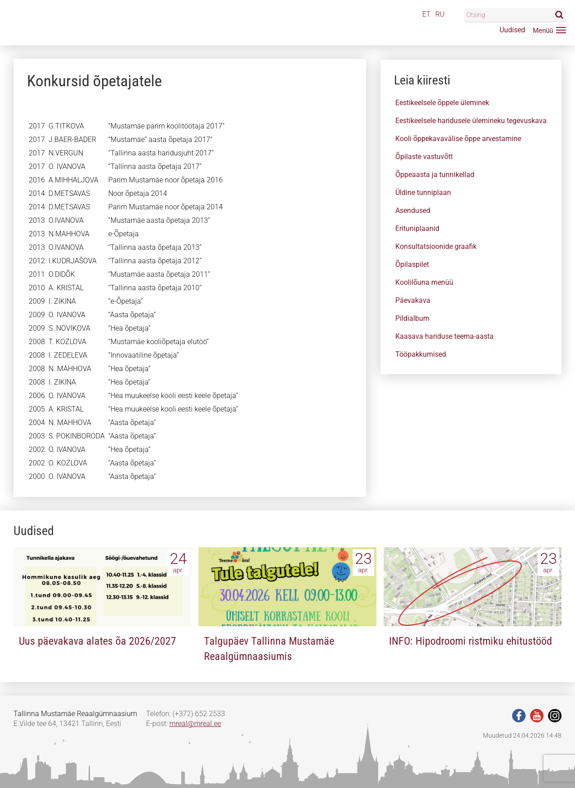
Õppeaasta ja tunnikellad (434, 174)
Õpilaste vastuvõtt (424, 156)
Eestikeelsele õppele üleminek (442, 102)
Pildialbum (412, 318)
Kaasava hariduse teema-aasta (444, 336)
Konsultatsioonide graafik (436, 246)
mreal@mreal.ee (195, 723)
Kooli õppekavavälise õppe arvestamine (458, 138)
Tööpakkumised (420, 354)
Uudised (512, 30)
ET (426, 14)
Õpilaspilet (412, 264)
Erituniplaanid (417, 228)
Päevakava (412, 300)
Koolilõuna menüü (424, 282)
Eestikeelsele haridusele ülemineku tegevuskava (471, 120)
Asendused (412, 210)
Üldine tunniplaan (423, 192)
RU (440, 14)
